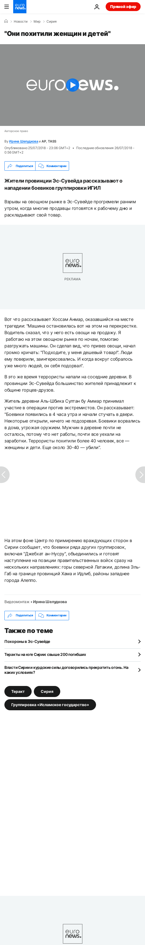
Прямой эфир (123, 6)
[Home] (6, 21)
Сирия (51, 21)
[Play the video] (72, 85)
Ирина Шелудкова (23, 141)
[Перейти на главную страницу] (19, 6)
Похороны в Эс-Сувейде (27, 641)
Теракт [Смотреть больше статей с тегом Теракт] (18, 691)
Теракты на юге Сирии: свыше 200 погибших (45, 654)
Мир (37, 21)
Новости (21, 21)
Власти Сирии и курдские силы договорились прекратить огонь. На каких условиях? (66, 670)
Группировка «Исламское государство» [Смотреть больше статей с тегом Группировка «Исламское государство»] (50, 704)
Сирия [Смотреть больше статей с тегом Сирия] (47, 691)
